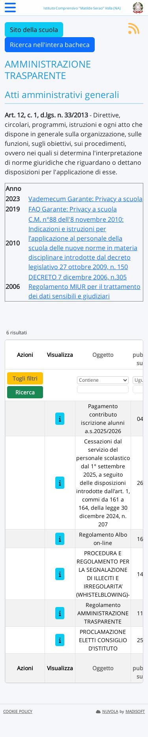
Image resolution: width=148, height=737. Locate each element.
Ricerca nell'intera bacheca (50, 44)
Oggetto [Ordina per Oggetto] (102, 354)
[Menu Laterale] (10, 10)
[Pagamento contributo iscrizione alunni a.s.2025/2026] (59, 419)
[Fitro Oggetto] (103, 389)
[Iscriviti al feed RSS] (133, 30)
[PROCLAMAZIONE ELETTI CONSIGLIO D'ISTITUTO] (59, 640)
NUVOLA (107, 711)
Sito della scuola (34, 29)
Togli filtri (25, 378)
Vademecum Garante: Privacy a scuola (85, 198)
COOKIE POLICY (17, 711)
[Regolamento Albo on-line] (59, 539)
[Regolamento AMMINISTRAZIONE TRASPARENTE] (59, 613)
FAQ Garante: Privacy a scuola (72, 209)
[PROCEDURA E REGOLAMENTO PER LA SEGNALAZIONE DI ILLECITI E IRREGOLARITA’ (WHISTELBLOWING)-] (59, 574)
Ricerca (25, 392)
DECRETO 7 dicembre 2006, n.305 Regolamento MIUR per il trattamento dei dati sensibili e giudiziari (84, 286)
